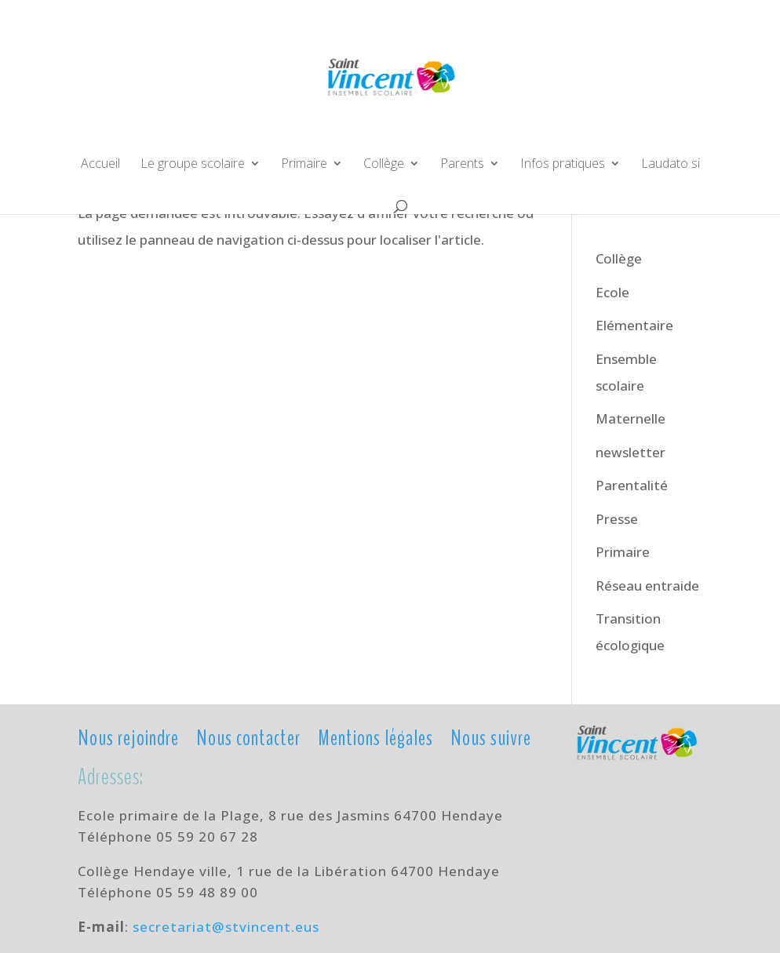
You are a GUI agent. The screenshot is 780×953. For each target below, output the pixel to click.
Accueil (100, 165)
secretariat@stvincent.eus (226, 927)
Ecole (612, 292)
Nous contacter (248, 737)
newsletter (630, 452)
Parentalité (632, 485)
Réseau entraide (647, 586)
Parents (462, 165)
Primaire (304, 165)
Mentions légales (375, 737)
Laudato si (670, 165)
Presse (617, 519)
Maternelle (630, 418)
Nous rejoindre (128, 737)
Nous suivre (490, 737)
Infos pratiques (562, 165)
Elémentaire (634, 325)
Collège (383, 165)
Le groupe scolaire (192, 165)
